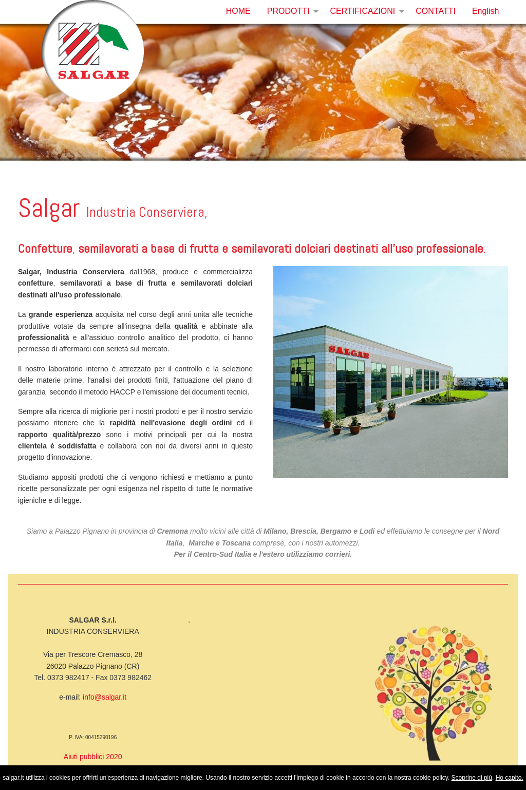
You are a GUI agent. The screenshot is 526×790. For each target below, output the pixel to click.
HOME (238, 11)
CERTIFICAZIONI (362, 11)
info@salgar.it (104, 697)
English (485, 11)
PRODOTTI (288, 11)
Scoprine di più (472, 777)
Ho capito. (509, 777)
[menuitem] (238, 11)
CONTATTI (436, 11)
